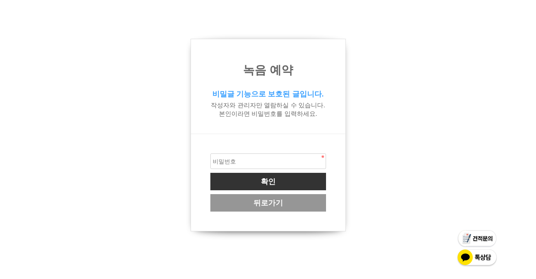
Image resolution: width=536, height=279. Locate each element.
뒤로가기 (268, 203)
